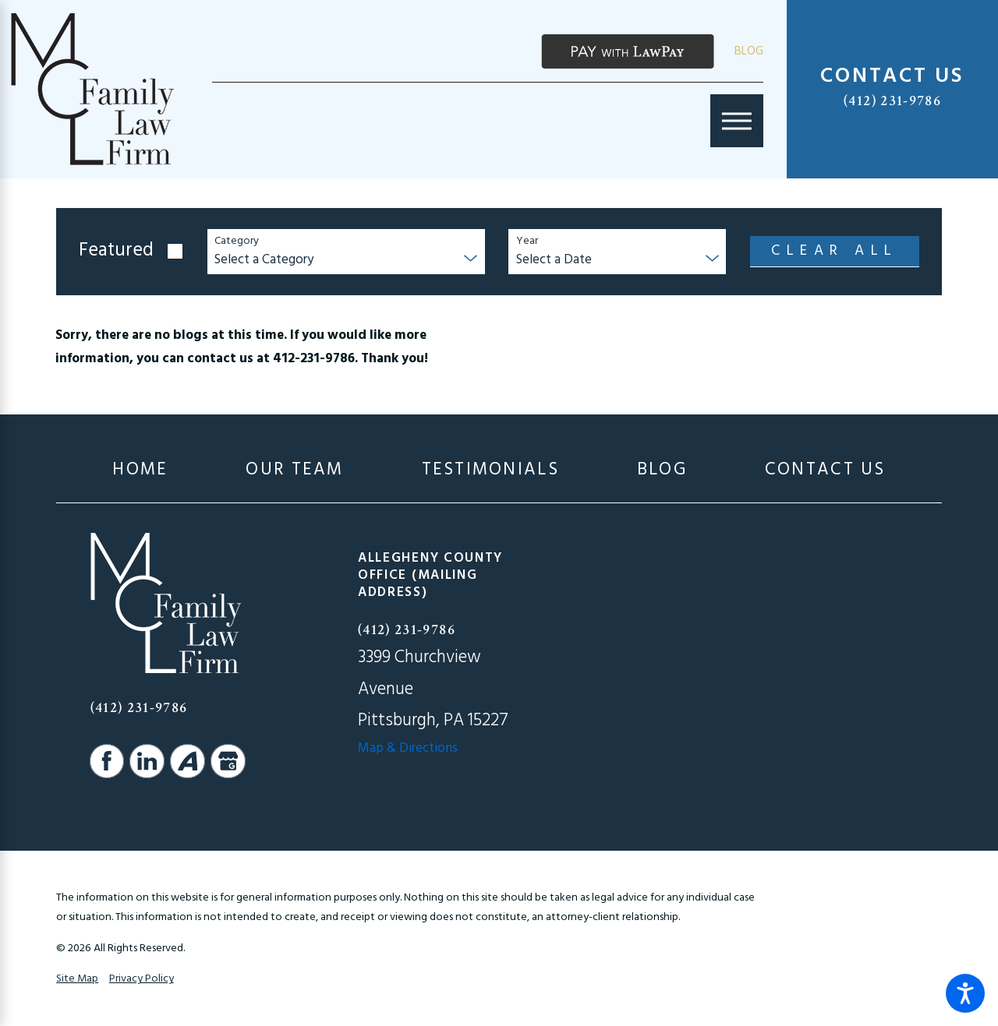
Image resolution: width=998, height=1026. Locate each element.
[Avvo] (187, 761)
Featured (116, 251)
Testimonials (490, 470)
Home (140, 470)
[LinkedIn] (146, 761)
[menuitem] (140, 470)
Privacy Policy (141, 979)
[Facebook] (107, 761)
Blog (748, 51)
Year (527, 242)
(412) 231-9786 (892, 101)
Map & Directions (408, 748)
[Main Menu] (736, 120)
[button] (965, 993)
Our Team (294, 470)
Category (236, 242)
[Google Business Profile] (228, 761)
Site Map (77, 979)
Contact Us (825, 470)
